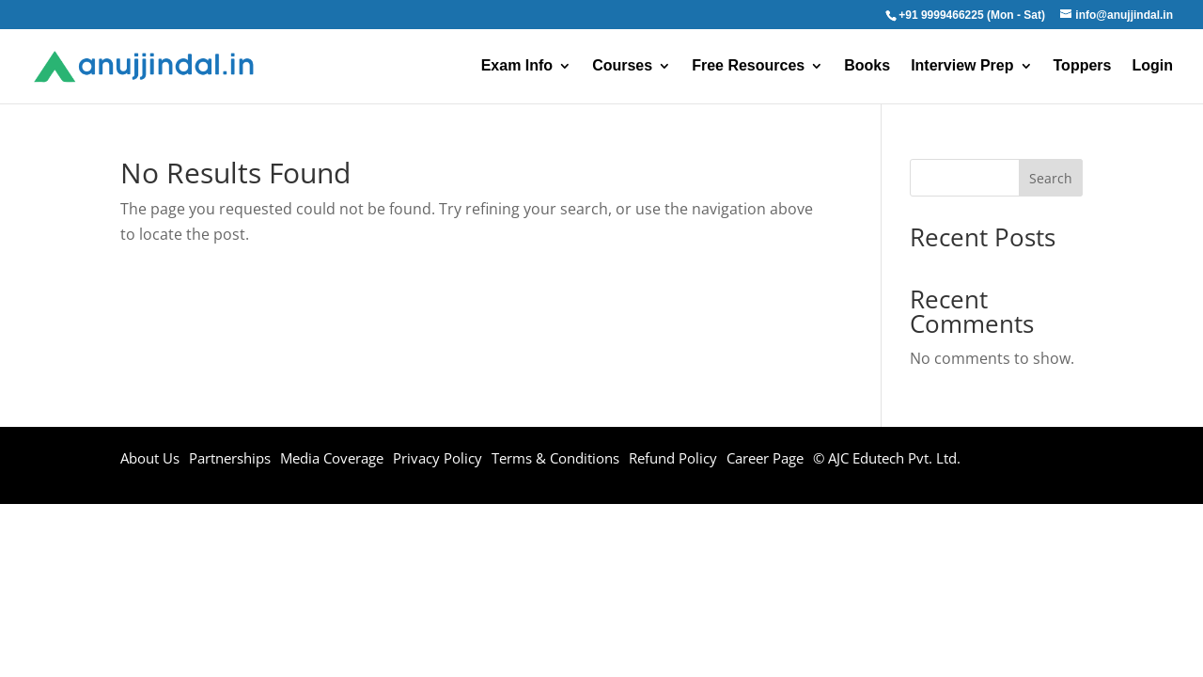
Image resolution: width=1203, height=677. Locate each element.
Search (1050, 178)
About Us (150, 458)
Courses (622, 66)
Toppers (1083, 66)
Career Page (765, 458)
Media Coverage (331, 458)
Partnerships (230, 458)
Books (867, 66)
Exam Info (517, 66)
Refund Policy (673, 458)
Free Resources (748, 66)
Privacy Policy (437, 458)
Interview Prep (962, 66)
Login (1152, 66)
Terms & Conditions (555, 458)
